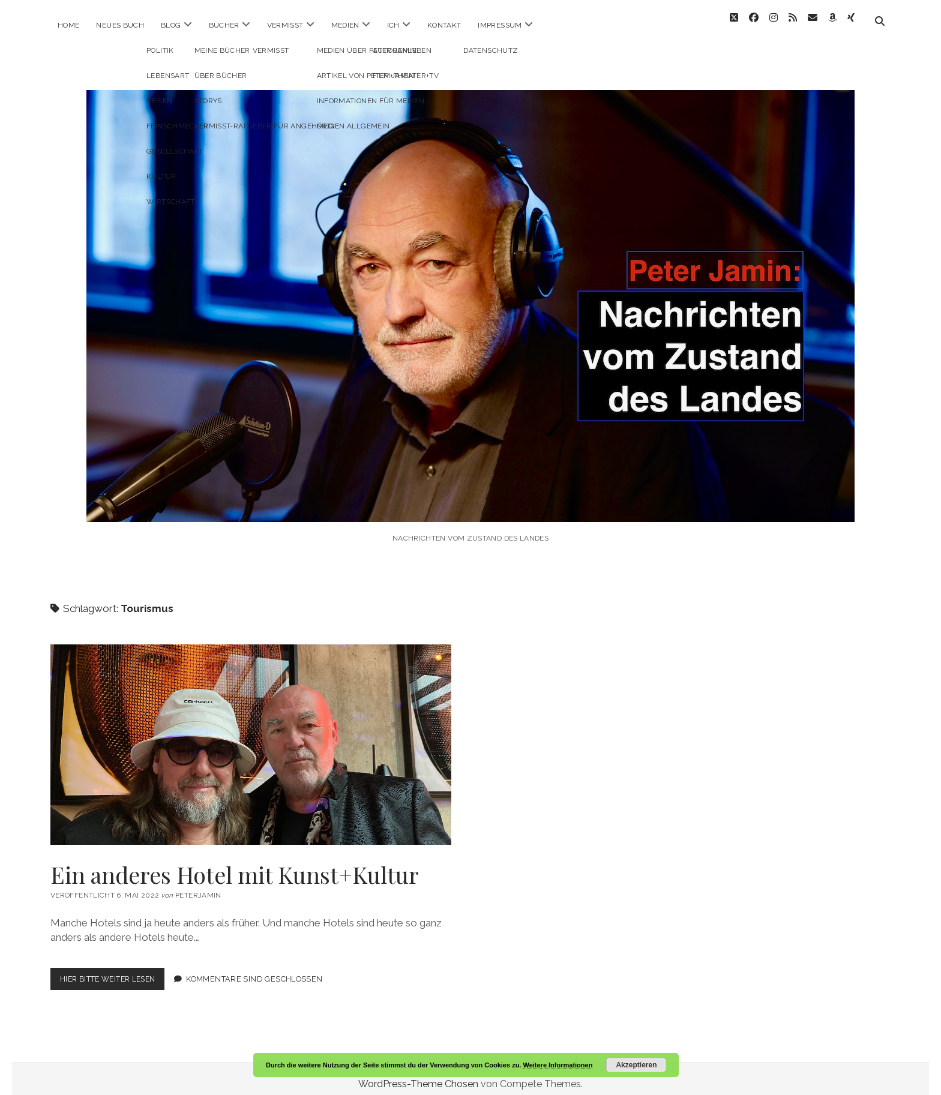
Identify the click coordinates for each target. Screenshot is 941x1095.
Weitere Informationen (557, 1065)
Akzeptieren (636, 1065)
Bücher (224, 25)
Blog (171, 25)
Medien (345, 25)
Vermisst (285, 25)
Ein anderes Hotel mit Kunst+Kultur (250, 734)
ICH (393, 25)
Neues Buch (120, 25)
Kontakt (444, 25)
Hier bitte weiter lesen (115, 970)
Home (68, 25)
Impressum (500, 25)
